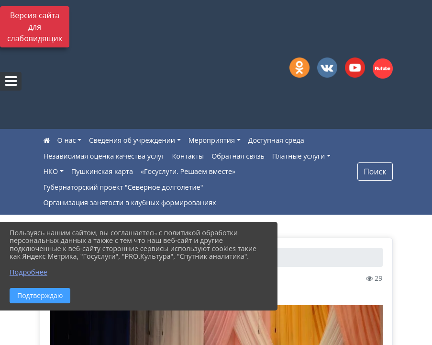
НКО (51, 171)
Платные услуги (298, 156)
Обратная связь (238, 156)
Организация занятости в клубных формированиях (130, 202)
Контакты (188, 156)
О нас (66, 140)
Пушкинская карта (102, 171)
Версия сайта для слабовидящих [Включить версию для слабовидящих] (34, 27)
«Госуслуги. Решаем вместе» (188, 171)
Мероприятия (211, 140)
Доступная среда (276, 140)
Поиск (375, 171)
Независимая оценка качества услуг (104, 156)
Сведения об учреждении (132, 140)
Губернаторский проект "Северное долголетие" (123, 187)
